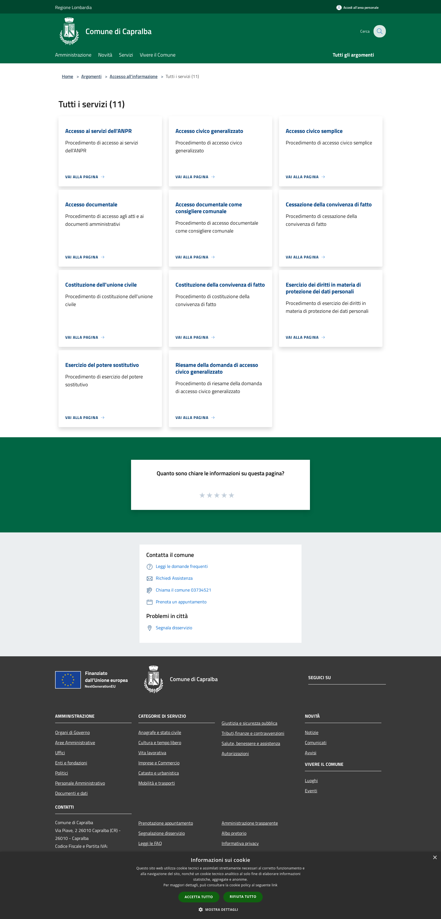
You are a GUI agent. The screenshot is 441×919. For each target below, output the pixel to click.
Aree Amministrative (75, 742)
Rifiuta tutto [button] (243, 896)
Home (67, 76)
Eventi (311, 790)
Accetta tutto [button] (199, 897)
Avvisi (310, 752)
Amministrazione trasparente (250, 823)
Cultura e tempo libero (159, 742)
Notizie (311, 732)
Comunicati (316, 742)
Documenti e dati (71, 793)
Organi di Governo (72, 732)
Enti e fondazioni (71, 762)
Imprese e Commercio (158, 762)
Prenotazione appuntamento (165, 823)
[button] (220, 909)
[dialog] (220, 885)
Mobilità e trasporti (156, 783)
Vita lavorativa (152, 752)
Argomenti (91, 76)
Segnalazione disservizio (161, 833)
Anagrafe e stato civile (159, 732)
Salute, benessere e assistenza (251, 743)
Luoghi (311, 780)
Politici (61, 772)
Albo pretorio (234, 833)
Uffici (60, 752)
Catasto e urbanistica (158, 772)
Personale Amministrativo (80, 783)
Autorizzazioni (235, 753)
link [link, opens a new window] (275, 885)
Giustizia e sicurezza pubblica (249, 723)
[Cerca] (379, 31)
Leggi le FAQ (150, 843)
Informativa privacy (240, 843)
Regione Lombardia (73, 7)
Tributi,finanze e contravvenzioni (253, 733)
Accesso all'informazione (134, 76)
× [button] (435, 858)
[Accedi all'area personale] (357, 7)
